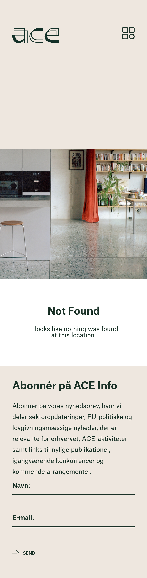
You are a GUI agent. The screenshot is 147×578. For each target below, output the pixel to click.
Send (29, 553)
